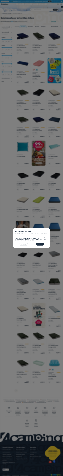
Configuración (23, 244)
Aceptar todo (39, 244)
